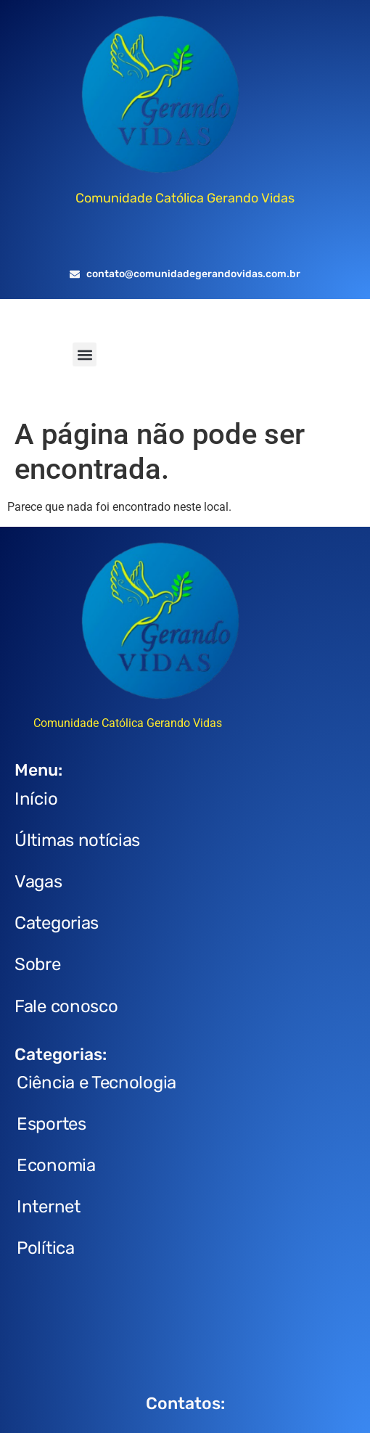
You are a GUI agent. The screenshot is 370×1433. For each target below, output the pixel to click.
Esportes (51, 1124)
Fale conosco (66, 1006)
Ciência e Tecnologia (96, 1082)
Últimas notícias (77, 840)
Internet (49, 1206)
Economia (56, 1165)
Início (36, 799)
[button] (84, 354)
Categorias (57, 923)
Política (46, 1248)
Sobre (38, 964)
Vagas (38, 881)
